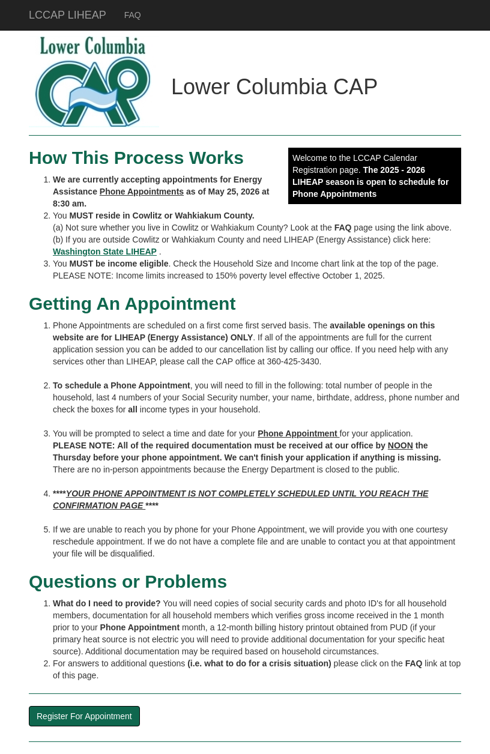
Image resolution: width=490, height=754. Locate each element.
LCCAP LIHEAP (67, 15)
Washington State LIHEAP (105, 251)
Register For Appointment (84, 716)
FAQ (132, 15)
